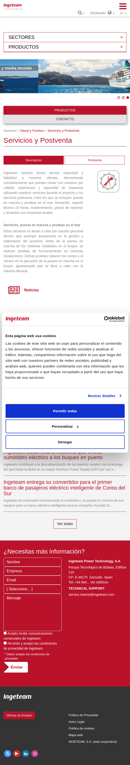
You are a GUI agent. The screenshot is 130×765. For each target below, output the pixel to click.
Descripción (34, 160)
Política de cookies (81, 728)
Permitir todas (65, 411)
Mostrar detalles (102, 396)
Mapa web (76, 735)
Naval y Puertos (32, 131)
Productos (65, 110)
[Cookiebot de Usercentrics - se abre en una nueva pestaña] (104, 319)
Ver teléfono (99, 582)
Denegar (65, 442)
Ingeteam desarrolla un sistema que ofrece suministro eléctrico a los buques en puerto (53, 454)
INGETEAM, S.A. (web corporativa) (93, 741)
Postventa (95, 160)
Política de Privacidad (83, 715)
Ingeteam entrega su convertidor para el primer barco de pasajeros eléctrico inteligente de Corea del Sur (64, 487)
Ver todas (65, 524)
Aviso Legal (77, 722)
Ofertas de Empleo (19, 715)
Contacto (65, 119)
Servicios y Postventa (63, 131)
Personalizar (65, 426)
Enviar (17, 667)
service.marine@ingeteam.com (91, 594)
